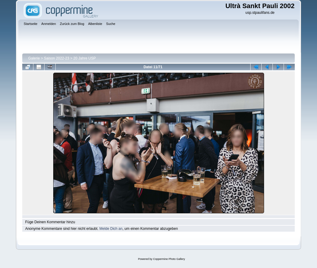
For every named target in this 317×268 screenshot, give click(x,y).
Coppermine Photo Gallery (169, 258)
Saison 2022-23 (56, 58)
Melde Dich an (110, 229)
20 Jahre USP (84, 58)
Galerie (34, 58)
